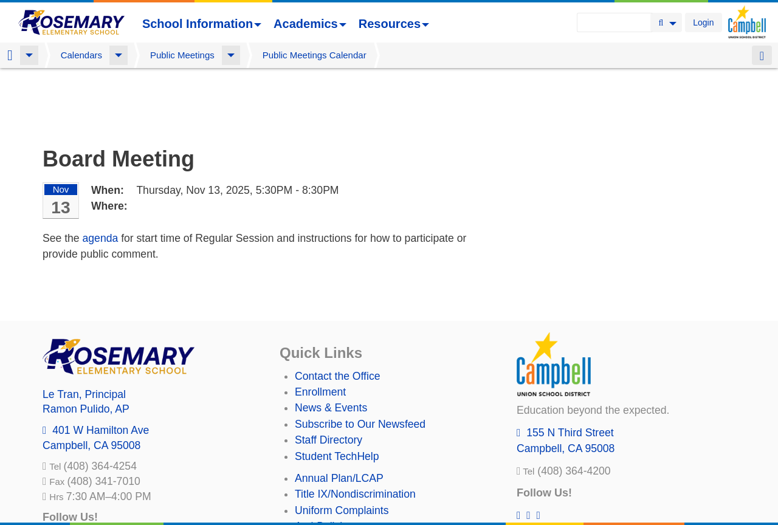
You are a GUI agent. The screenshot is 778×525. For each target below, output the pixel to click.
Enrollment (320, 328)
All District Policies (338, 495)
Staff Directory (328, 376)
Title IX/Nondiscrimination (355, 430)
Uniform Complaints (341, 447)
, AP (86, 345)
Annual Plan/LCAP (339, 414)
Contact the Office (337, 312)
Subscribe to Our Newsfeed (360, 360)
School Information (201, 23)
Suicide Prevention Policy (355, 478)
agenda (101, 174)
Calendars (81, 55)
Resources (394, 23)
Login (703, 22)
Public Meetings (182, 55)
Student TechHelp (337, 392)
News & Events (331, 344)
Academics (310, 23)
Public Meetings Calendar (315, 55)
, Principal (84, 330)
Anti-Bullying (324, 462)
